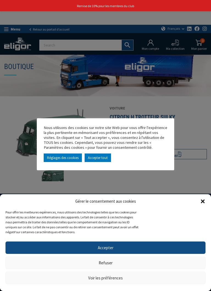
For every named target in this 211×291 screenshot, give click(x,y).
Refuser (106, 262)
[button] (203, 201)
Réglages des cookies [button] (63, 157)
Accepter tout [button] (98, 157)
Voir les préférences (105, 278)
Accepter (105, 247)
